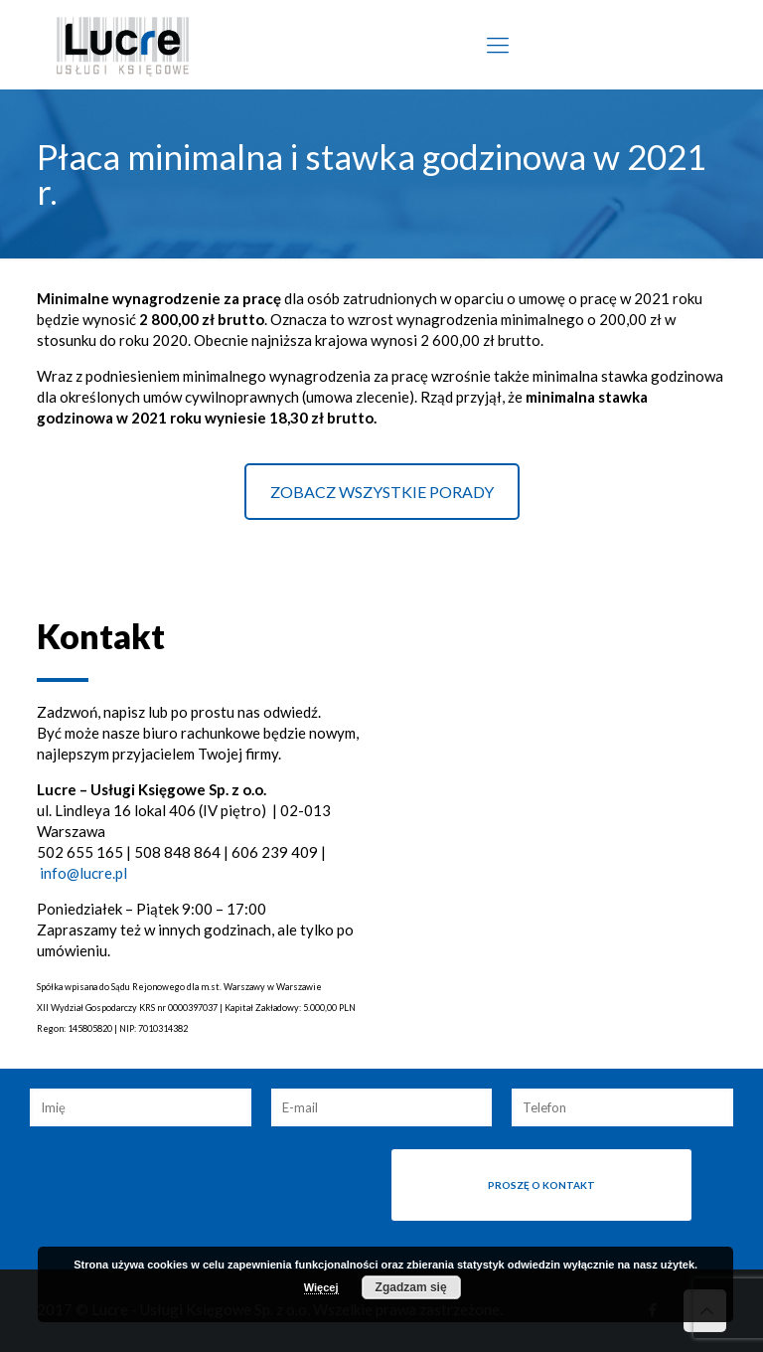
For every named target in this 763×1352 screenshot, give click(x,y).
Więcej (321, 1287)
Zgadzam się (411, 1287)
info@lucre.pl (83, 873)
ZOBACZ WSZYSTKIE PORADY (382, 491)
